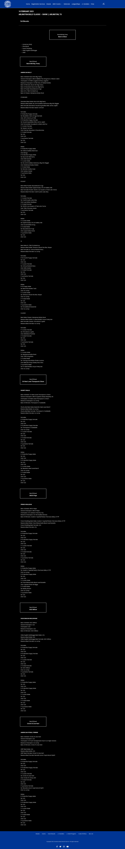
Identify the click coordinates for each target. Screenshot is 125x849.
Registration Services (38, 4)
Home (28, 4)
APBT (24, 52)
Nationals (67, 4)
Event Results (51, 834)
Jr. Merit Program (71, 834)
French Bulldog (27, 48)
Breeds (49, 4)
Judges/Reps (76, 4)
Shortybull (25, 46)
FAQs (92, 4)
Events (44, 834)
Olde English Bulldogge (29, 50)
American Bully (27, 44)
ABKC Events (57, 4)
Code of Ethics (82, 834)
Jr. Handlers (85, 4)
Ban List (91, 834)
